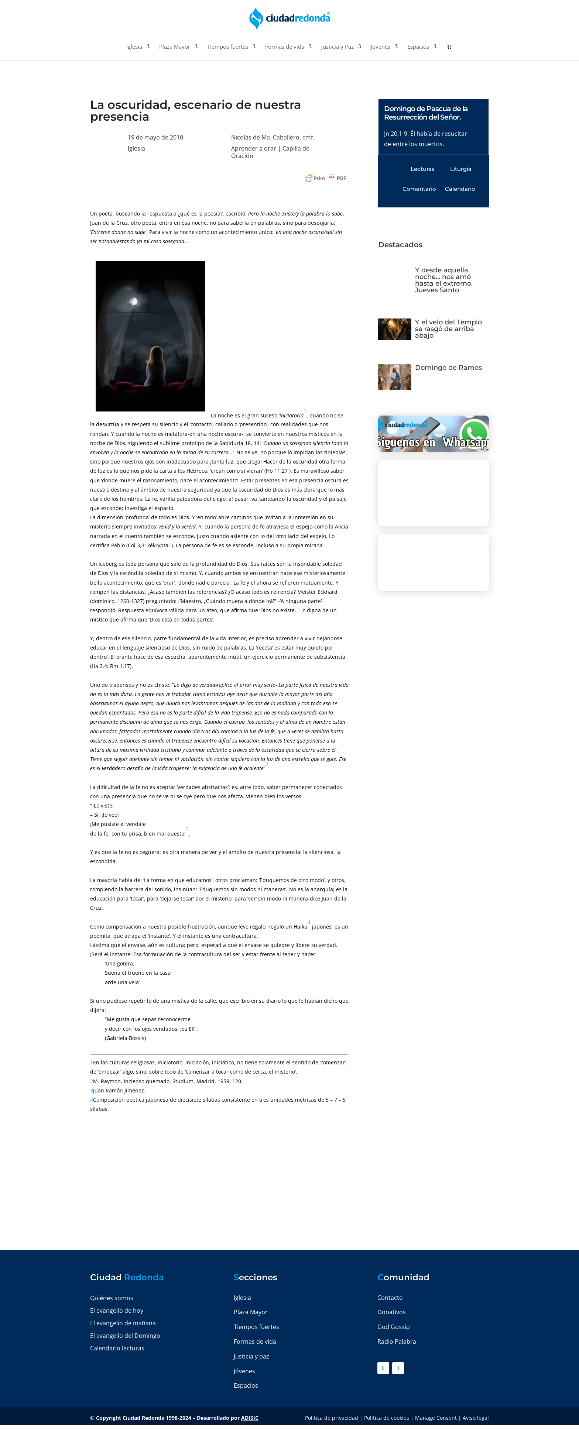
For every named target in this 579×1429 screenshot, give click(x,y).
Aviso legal (476, 1417)
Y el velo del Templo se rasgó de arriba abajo (448, 329)
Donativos (391, 1312)
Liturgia (461, 168)
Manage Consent (436, 1417)
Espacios (418, 47)
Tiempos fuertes (227, 47)
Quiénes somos (111, 1298)
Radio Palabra (396, 1341)
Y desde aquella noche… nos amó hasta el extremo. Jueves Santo (444, 280)
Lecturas (423, 168)
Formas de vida (284, 47)
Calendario (460, 188)
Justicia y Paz (337, 47)
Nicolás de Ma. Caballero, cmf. (272, 137)
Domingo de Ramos (448, 368)
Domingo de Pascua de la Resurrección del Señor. (426, 112)
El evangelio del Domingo (125, 1336)
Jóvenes (380, 47)
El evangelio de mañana (123, 1323)
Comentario (419, 188)
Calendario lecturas (117, 1348)
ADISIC (249, 1417)
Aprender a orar (253, 148)
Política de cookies (386, 1417)
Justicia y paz (251, 1356)
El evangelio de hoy (116, 1310)
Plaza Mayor (174, 47)
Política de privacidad (331, 1417)
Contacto (390, 1298)
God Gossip (393, 1327)
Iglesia (134, 47)
